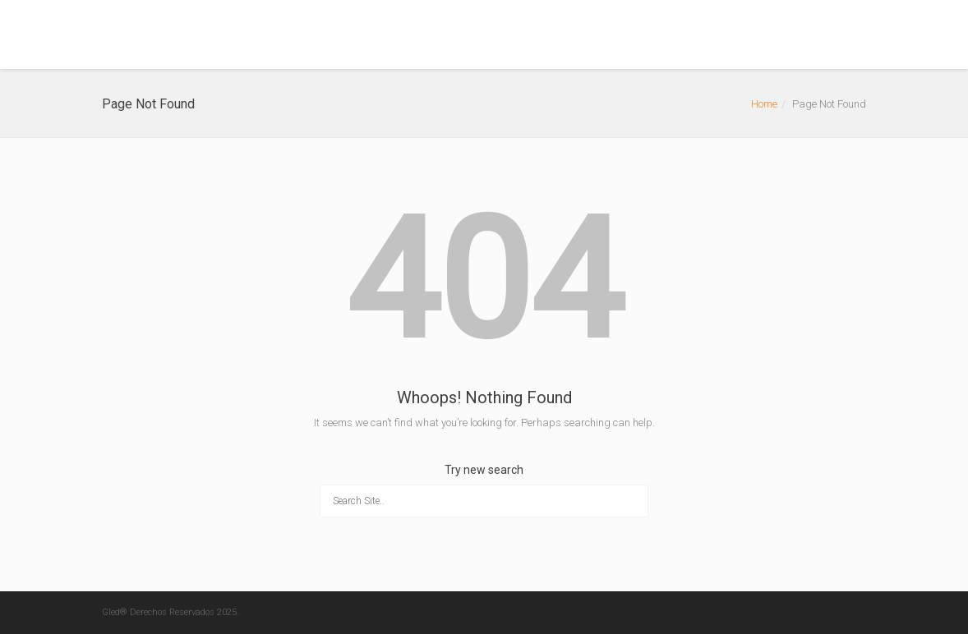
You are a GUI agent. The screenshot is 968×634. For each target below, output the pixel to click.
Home (764, 104)
